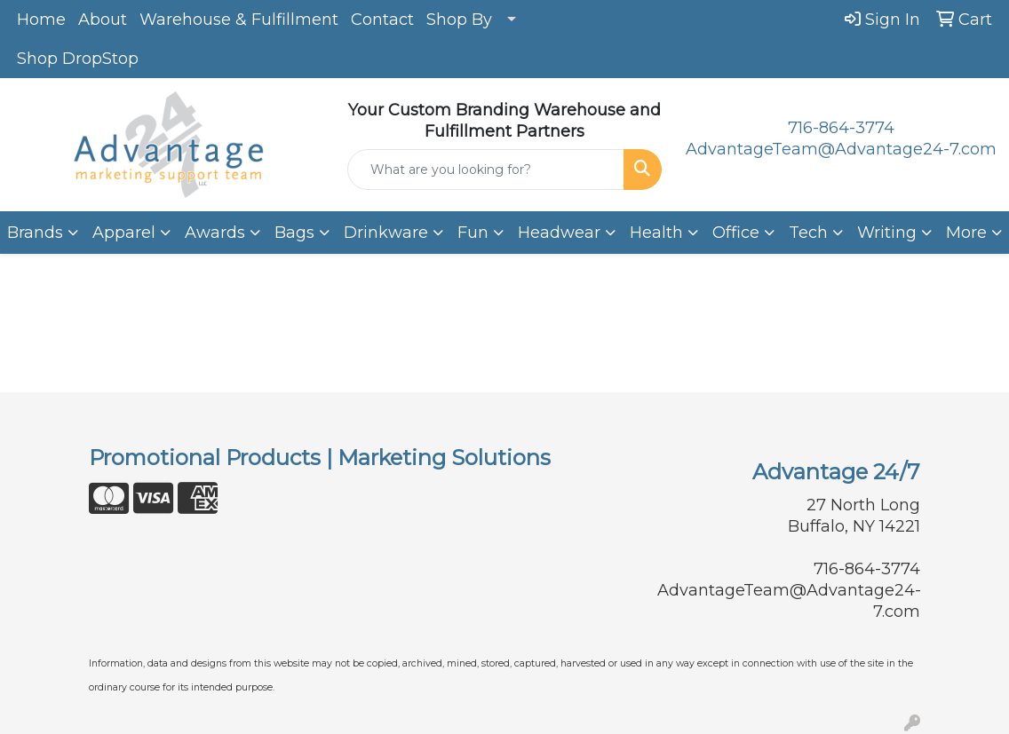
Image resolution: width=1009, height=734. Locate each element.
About (102, 19)
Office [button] (735, 232)
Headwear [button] (559, 232)
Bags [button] (294, 232)
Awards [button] (215, 232)
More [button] (966, 232)
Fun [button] (473, 232)
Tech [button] (808, 232)
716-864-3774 (841, 128)
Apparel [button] (123, 232)
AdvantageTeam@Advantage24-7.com (841, 149)
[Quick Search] (486, 169)
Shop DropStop (78, 58)
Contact (382, 19)
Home (41, 19)
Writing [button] (887, 232)
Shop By (459, 19)
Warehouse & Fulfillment (238, 19)
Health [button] (656, 232)
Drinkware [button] (386, 232)
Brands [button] (35, 232)
